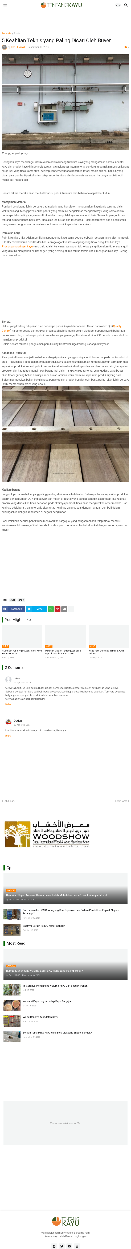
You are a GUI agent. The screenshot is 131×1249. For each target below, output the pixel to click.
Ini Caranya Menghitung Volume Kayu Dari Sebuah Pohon (55, 985)
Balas (8, 704)
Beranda (6, 33)
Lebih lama (121, 801)
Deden (18, 720)
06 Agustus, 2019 (22, 682)
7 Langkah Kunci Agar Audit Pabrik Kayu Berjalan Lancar (22, 652)
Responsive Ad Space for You (65, 1123)
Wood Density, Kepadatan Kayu (40, 1017)
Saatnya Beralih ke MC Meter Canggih (44, 925)
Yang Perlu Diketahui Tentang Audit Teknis (106, 652)
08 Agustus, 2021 (22, 725)
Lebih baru (9, 801)
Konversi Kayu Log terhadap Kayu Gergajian (47, 1001)
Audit (17, 33)
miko (17, 678)
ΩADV (21, 600)
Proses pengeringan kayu (17, 246)
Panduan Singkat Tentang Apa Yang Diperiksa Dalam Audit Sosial (63, 652)
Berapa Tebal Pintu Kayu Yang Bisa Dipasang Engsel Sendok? (57, 1032)
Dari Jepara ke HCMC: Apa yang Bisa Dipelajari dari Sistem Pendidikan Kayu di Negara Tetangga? (71, 912)
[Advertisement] (65, 18)
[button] (5, 5)
